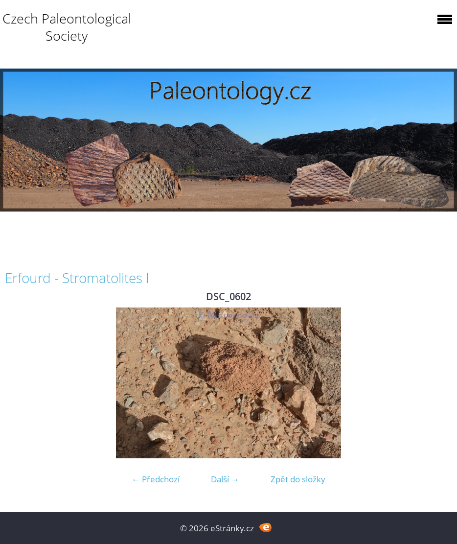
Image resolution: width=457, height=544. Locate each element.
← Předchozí (156, 479)
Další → (225, 479)
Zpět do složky (298, 479)
